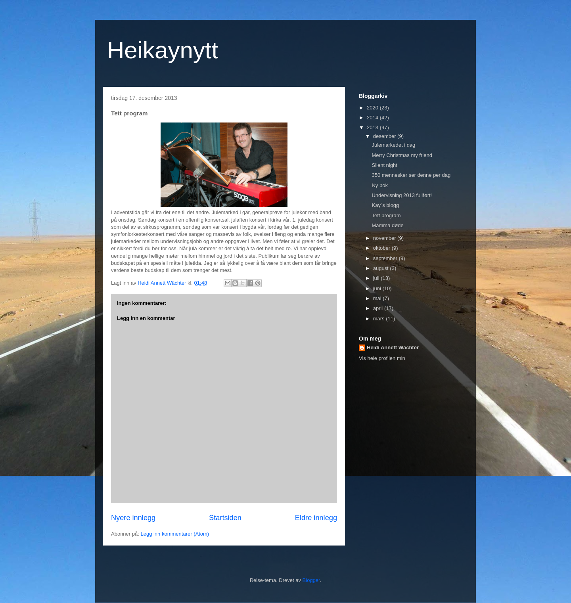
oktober (382, 248)
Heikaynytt (162, 50)
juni (378, 288)
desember (385, 136)
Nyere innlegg (133, 518)
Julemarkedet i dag (393, 145)
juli (377, 278)
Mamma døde (387, 225)
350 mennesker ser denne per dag (411, 175)
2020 (373, 108)
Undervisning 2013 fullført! (402, 195)
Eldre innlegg (316, 518)
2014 (373, 118)
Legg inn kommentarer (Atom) (174, 534)
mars (379, 319)
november (385, 238)
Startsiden (225, 518)
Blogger (311, 580)
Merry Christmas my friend (402, 155)
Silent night (384, 165)
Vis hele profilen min (382, 358)
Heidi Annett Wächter (393, 347)
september (386, 258)
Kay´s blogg (385, 205)
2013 (373, 127)
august (381, 268)
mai (378, 298)
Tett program (386, 215)
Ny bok (379, 185)
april (378, 308)
